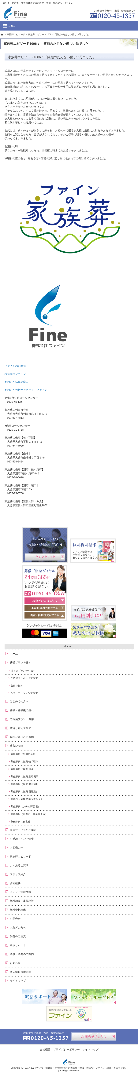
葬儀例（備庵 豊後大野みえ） (27, 799)
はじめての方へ (19, 701)
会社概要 (15, 883)
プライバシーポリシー (66, 1049)
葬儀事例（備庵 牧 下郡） (25, 761)
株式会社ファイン (15, 373)
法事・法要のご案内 (22, 954)
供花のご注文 (18, 936)
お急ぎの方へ (18, 927)
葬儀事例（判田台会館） (24, 754)
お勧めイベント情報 (22, 838)
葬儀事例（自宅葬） (22, 821)
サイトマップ (18, 980)
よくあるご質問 (19, 865)
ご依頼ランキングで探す (24, 678)
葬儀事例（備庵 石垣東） (25, 791)
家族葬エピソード (20, 856)
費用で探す (17, 685)
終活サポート (18, 945)
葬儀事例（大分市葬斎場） (25, 806)
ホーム (14, 653)
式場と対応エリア (20, 728)
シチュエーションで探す (24, 693)
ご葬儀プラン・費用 (22, 719)
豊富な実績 (16, 745)
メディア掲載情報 (20, 891)
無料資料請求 (18, 909)
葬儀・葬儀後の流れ (22, 710)
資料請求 (109, 2)
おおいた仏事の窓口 (16, 381)
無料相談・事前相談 (22, 900)
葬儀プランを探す (20, 662)
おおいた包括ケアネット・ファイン (26, 389)
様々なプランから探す (23, 670)
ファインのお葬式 (15, 365)
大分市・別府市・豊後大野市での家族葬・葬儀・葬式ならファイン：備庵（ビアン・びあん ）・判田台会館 (58, 3)
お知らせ (15, 963)
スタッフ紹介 (18, 874)
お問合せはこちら (93, 1036)
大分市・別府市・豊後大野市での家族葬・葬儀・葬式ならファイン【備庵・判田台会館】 (81, 1068)
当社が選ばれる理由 (22, 737)
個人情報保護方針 (20, 971)
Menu (69, 26)
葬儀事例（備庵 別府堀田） (26, 776)
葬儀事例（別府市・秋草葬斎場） (29, 814)
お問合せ (15, 918)
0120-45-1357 (112, 13)
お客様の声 (16, 847)
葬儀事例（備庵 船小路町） (26, 784)
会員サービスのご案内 (23, 829)
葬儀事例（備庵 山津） (23, 769)
